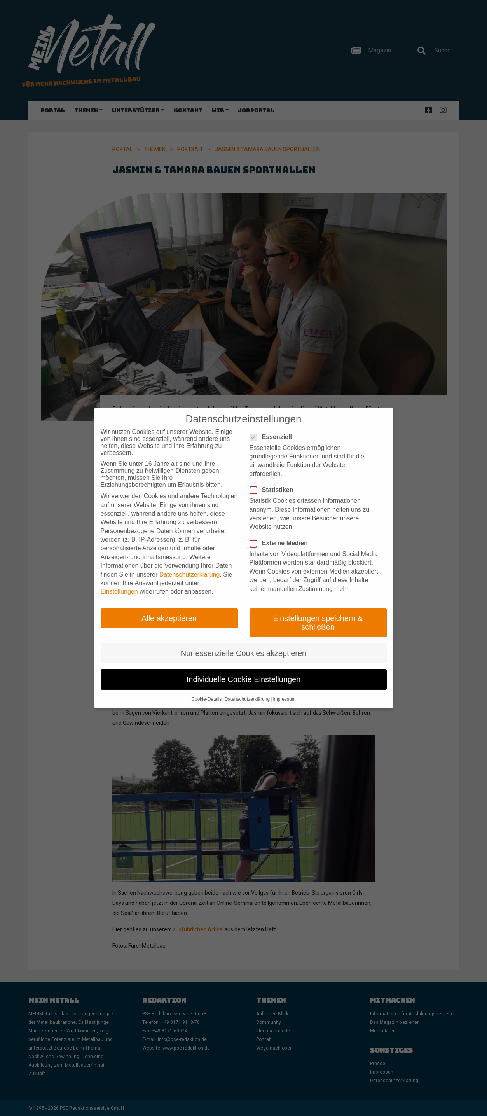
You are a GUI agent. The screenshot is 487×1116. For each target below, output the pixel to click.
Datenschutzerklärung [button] (247, 689)
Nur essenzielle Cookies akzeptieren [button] (244, 642)
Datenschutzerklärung (189, 564)
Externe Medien (281, 533)
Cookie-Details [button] (206, 689)
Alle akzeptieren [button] (169, 607)
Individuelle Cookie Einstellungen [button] (244, 669)
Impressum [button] (283, 689)
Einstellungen (119, 581)
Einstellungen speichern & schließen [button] (318, 612)
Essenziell (273, 426)
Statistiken (274, 479)
